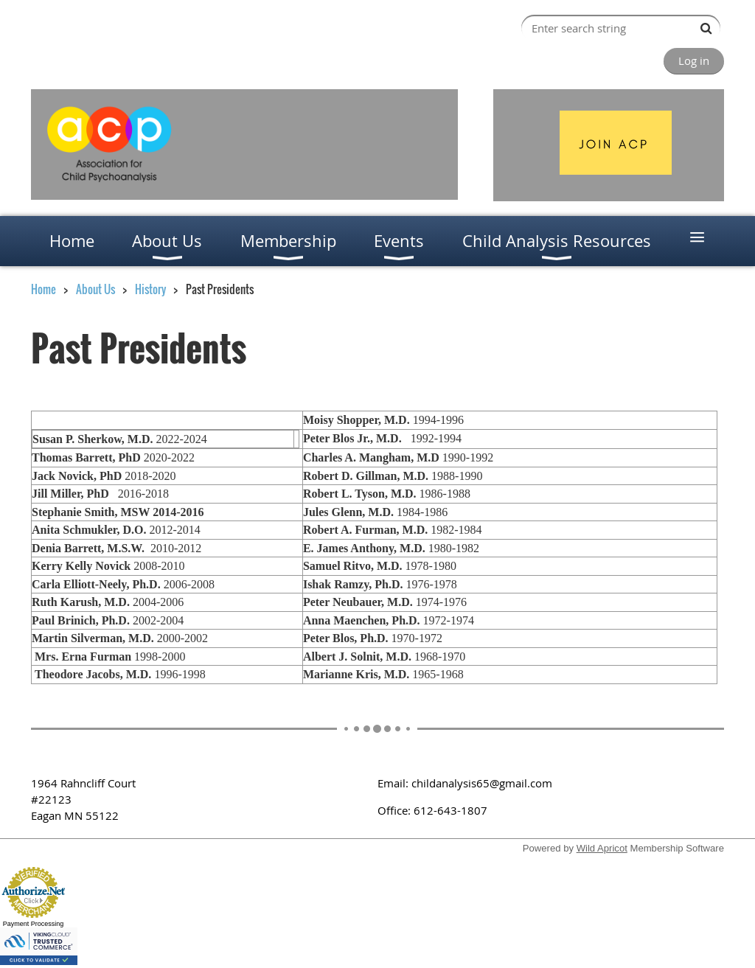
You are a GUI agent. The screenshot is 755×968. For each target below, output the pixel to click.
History (150, 289)
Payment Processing (33, 923)
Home (43, 289)
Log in (693, 60)
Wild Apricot (602, 848)
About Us (95, 289)
